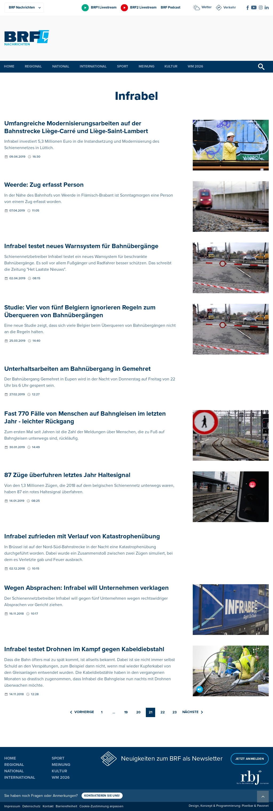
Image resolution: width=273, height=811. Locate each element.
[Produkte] (24, 8)
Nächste (192, 712)
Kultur (170, 66)
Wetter (207, 7)
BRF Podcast (170, 7)
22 (162, 712)
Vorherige (82, 712)
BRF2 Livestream (143, 7)
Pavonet (263, 806)
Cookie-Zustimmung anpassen (101, 806)
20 (138, 712)
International (93, 66)
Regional (33, 66)
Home (9, 66)
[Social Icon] (248, 8)
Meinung (146, 66)
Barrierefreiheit (66, 806)
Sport (122, 66)
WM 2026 (195, 66)
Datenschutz (31, 806)
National (60, 66)
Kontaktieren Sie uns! (102, 795)
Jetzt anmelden (249, 759)
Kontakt (48, 806)
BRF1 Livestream (104, 7)
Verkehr (229, 7)
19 (126, 712)
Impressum (12, 806)
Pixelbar (247, 806)
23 (174, 712)
